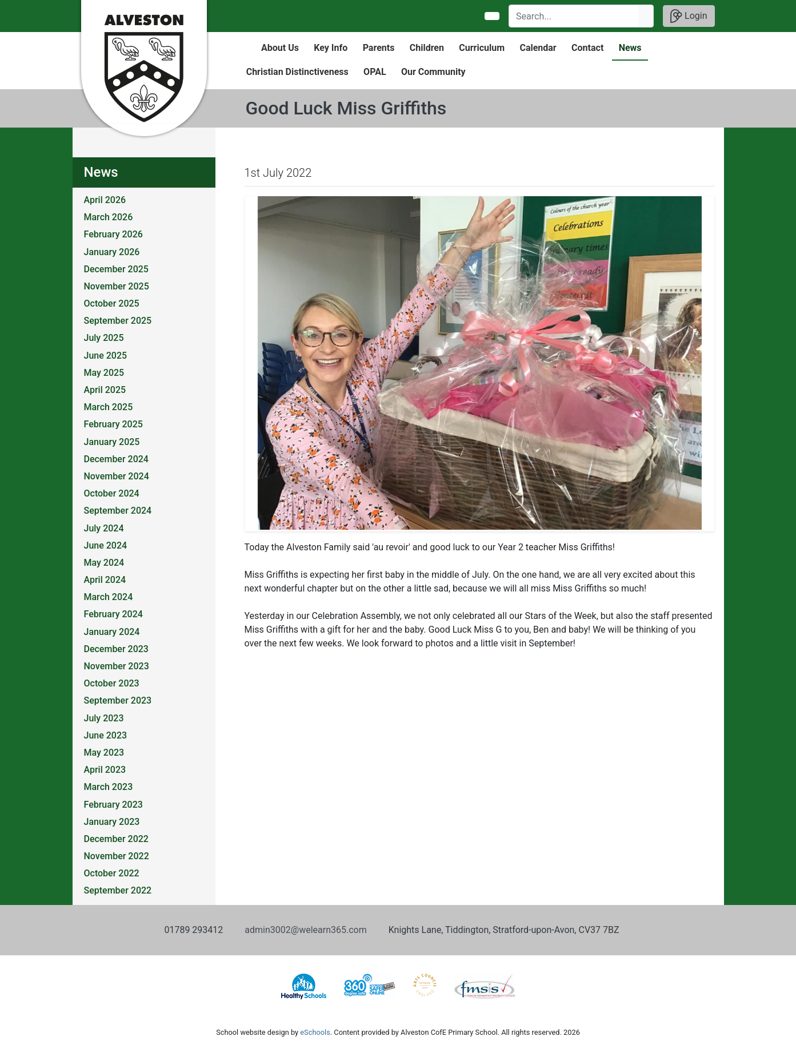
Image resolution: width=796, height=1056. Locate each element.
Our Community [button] (433, 71)
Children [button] (427, 47)
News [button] (630, 47)
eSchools (315, 1032)
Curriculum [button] (482, 47)
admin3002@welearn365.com (305, 929)
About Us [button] (280, 47)
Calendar (537, 47)
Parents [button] (379, 47)
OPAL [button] (374, 71)
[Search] (574, 16)
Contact (587, 47)
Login (688, 16)
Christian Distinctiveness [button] (297, 71)
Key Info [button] (330, 47)
